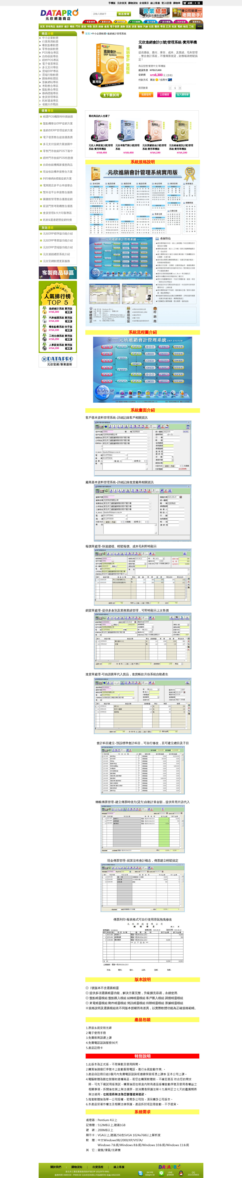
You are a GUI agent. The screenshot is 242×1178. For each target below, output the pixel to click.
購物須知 (133, 3)
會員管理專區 (50, 97)
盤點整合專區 (50, 89)
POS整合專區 (50, 52)
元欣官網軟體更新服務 (56, 261)
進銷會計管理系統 (116, 33)
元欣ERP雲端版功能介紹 (58, 247)
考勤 (89, 26)
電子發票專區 (50, 63)
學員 (162, 26)
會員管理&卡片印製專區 (57, 212)
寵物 (139, 26)
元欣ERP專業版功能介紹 (58, 240)
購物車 (176, 3)
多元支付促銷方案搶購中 (58, 144)
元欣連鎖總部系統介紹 (56, 254)
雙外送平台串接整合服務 (58, 192)
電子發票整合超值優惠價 (58, 137)
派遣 (134, 26)
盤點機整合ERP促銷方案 (58, 123)
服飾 (122, 26)
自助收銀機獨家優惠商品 (58, 164)
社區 (151, 26)
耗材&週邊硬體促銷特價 (57, 219)
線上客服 (155, 3)
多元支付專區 (50, 67)
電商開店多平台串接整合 (58, 185)
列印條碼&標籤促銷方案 (57, 178)
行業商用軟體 (50, 41)
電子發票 (114, 26)
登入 (164, 3)
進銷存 (59, 26)
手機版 (111, 3)
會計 (66, 26)
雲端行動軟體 (50, 74)
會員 (106, 26)
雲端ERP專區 (50, 71)
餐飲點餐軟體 (50, 45)
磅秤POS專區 (50, 60)
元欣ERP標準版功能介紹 (58, 233)
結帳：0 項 (194, 3)
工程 (191, 26)
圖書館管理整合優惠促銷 (58, 199)
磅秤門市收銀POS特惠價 (58, 157)
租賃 (174, 26)
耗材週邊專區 (50, 100)
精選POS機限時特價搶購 (58, 116)
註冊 (169, 3)
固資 (128, 26)
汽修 (145, 26)
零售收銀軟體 (50, 49)
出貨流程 (97, 1167)
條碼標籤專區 (50, 93)
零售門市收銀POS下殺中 (58, 151)
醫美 (157, 26)
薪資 (83, 26)
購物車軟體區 (50, 78)
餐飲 (72, 26)
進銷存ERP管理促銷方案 (58, 130)
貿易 (95, 26)
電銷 (179, 26)
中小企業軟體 (50, 37)
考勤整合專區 (50, 85)
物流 (185, 26)
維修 (100, 26)
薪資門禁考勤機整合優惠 (58, 206)
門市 (78, 26)
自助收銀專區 (50, 56)
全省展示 (144, 3)
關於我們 (55, 1167)
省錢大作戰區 (50, 104)
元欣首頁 (122, 3)
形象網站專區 (50, 82)
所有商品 (50, 26)
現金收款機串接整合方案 (58, 171)
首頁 (42, 26)
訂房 (168, 26)
